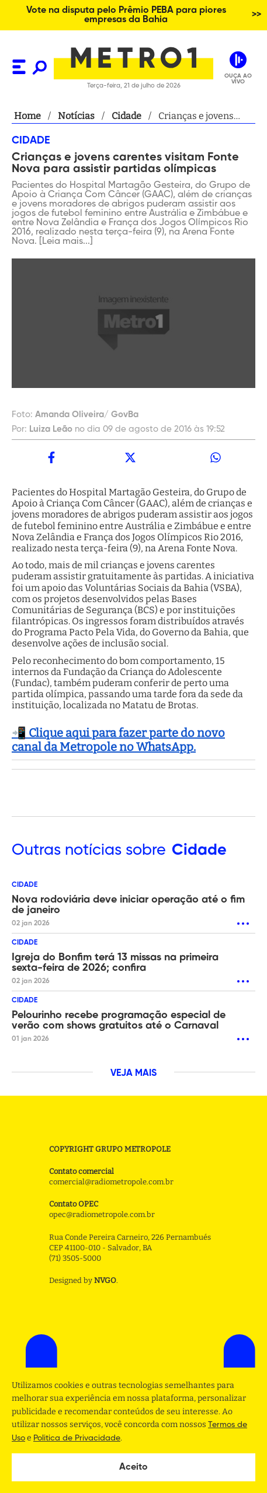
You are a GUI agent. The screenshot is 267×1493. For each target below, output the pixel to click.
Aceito (133, 1467)
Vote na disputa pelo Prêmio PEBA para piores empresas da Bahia (126, 15)
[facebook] (51, 457)
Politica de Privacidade (76, 1438)
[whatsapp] (215, 457)
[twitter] (131, 457)
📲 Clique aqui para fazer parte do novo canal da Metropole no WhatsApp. (118, 740)
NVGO (105, 1280)
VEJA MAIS (133, 1073)
